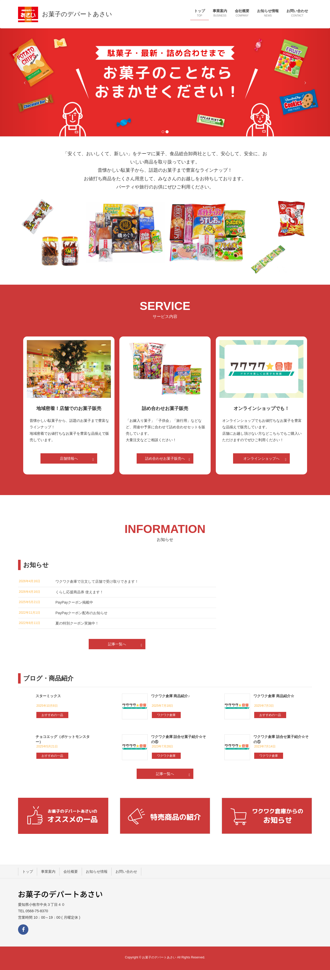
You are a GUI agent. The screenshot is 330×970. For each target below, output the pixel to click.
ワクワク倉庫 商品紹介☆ (273, 696)
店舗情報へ (77, 459)
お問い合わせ (126, 871)
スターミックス (48, 696)
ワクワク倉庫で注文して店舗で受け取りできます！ (96, 581)
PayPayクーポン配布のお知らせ (81, 613)
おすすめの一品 (52, 715)
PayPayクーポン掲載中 (74, 602)
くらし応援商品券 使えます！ (79, 592)
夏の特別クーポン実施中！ (77, 623)
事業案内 (48, 871)
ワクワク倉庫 (166, 715)
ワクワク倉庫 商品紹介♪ (170, 696)
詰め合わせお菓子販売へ (168, 459)
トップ (27, 871)
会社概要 (70, 871)
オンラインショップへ (265, 459)
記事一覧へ (125, 645)
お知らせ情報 (97, 871)
